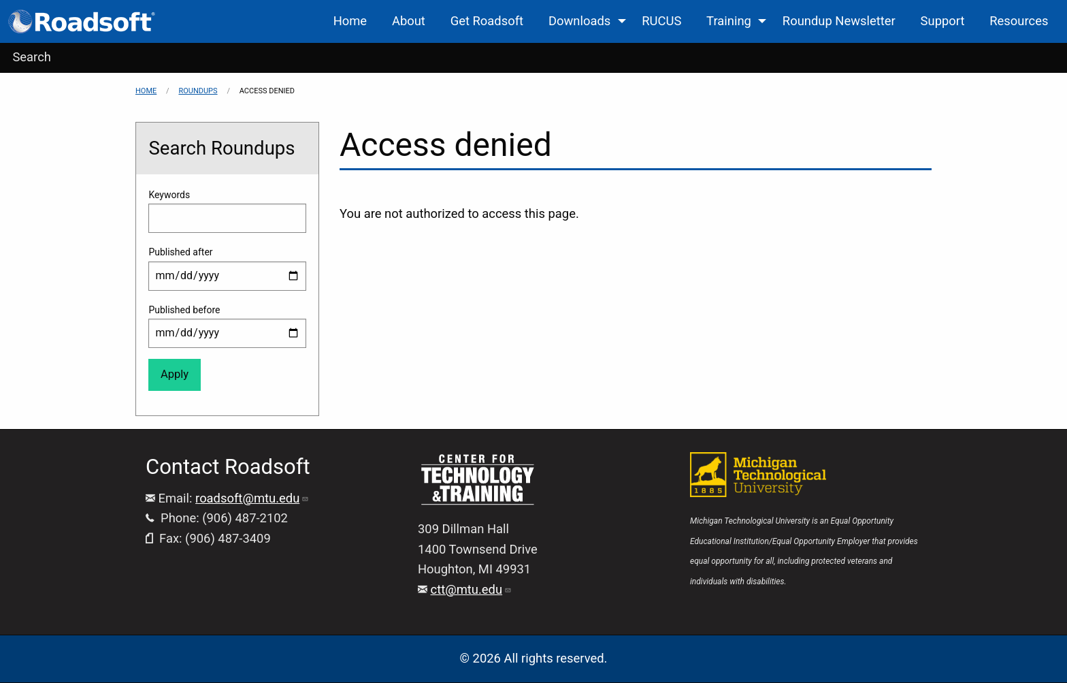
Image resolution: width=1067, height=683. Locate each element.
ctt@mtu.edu (471, 589)
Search (31, 57)
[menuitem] (82, 21)
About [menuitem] (408, 21)
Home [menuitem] (350, 21)
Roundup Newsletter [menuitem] (839, 21)
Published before (184, 309)
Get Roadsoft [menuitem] (486, 21)
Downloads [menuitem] (579, 21)
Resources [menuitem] (1018, 21)
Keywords (169, 194)
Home (146, 90)
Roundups (197, 90)
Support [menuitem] (943, 21)
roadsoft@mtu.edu (252, 498)
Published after (180, 252)
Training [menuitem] (728, 21)
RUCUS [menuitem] (661, 21)
